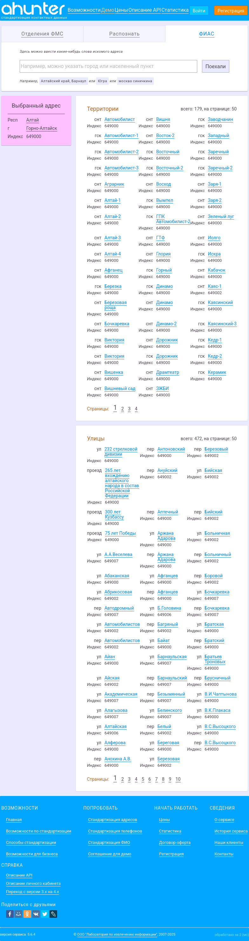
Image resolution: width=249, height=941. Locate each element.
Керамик (217, 372)
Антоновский (171, 449)
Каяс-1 (215, 286)
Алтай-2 (112, 216)
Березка (113, 286)
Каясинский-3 (222, 323)
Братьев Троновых (215, 659)
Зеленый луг (221, 216)
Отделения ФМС (42, 34)
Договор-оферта (175, 842)
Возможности (84, 10)
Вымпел (164, 200)
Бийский (213, 511)
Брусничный (217, 677)
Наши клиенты (229, 842)
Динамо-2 (166, 323)
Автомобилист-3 (121, 167)
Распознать (124, 34)
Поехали (215, 66)
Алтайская (115, 726)
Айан (109, 656)
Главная (14, 819)
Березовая (169, 758)
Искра (214, 253)
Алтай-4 (112, 253)
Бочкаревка (116, 323)
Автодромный (119, 608)
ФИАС (206, 34)
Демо (107, 10)
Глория (163, 253)
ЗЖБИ (162, 388)
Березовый (216, 449)
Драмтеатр (167, 372)
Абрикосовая (118, 591)
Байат (164, 640)
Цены (121, 10)
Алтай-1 (112, 200)
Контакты (224, 854)
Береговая (168, 742)
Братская (214, 624)
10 (178, 779)
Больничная (217, 533)
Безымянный (171, 694)
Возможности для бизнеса (32, 854)
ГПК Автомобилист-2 (173, 219)
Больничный (218, 554)
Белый (164, 726)
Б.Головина (169, 608)
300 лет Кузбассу (114, 514)
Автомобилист (119, 119)
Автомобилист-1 (121, 135)
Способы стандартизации (31, 842)
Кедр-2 (215, 356)
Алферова (114, 742)
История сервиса (231, 831)
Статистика (175, 10)
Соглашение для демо (109, 854)
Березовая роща (115, 305)
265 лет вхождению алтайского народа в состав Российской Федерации (122, 483)
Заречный (218, 151)
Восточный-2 (169, 167)
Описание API (144, 10)
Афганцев (168, 575)
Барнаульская (172, 656)
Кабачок (216, 270)
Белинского (170, 710)
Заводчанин (220, 119)
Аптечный (168, 511)
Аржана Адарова (167, 536)
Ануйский (168, 470)
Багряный (168, 624)
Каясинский (220, 302)
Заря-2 (215, 200)
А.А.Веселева (118, 554)
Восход (163, 184)
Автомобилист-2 (121, 151)
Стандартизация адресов (112, 819)
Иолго (214, 237)
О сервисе (224, 819)
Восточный (167, 151)
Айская (111, 677)
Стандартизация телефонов (115, 831)
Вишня (163, 119)
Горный (164, 270)
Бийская (213, 470)
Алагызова (115, 710)
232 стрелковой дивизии (121, 452)
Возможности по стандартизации (38, 831)
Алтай (32, 120)
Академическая (121, 694)
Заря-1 (215, 184)
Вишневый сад (119, 388)
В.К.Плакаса (217, 710)
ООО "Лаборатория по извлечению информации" (117, 934)
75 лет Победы (120, 533)
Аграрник (114, 184)
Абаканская (116, 575)
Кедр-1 (215, 339)
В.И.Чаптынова (221, 694)
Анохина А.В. (117, 758)
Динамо (164, 286)
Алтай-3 (112, 237)
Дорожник (167, 339)
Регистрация (231, 10)
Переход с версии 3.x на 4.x (32, 891)
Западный (218, 135)
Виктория (114, 339)
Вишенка (113, 372)
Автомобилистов (122, 624)
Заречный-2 (220, 167)
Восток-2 (165, 135)
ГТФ (160, 237)
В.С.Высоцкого (220, 726)
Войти (199, 10)
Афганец (113, 270)
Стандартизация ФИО (109, 842)
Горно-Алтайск (41, 128)
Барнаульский (172, 677)
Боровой (214, 575)
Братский (214, 640)
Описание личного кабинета (33, 883)
